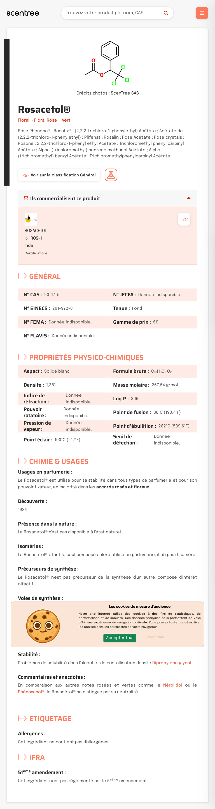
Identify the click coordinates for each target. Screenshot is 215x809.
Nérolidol (172, 685)
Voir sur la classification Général (59, 175)
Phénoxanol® (31, 692)
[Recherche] (117, 13)
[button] (120, 638)
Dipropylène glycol (171, 663)
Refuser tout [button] (155, 637)
